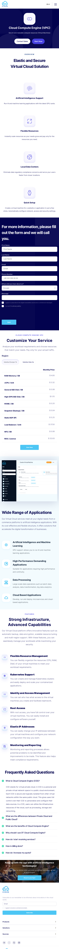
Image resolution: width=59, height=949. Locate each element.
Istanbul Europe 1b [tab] (10, 362)
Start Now (29, 447)
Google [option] (6, 288)
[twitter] (14, 942)
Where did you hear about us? (13, 284)
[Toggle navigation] (54, 4)
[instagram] (19, 942)
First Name (6, 245)
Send (9, 322)
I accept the (13, 306)
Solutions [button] (6, 928)
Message (5, 293)
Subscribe (29, 912)
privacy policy (17, 306)
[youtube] (9, 942)
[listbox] (29, 288)
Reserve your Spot (29, 878)
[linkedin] (4, 942)
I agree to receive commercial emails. (16, 908)
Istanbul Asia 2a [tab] (28, 362)
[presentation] (18, 314)
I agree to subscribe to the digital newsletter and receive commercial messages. (28, 302)
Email (4, 264)
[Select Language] (48, 4)
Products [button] (6, 922)
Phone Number (7, 274)
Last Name (5, 255)
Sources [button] (6, 934)
